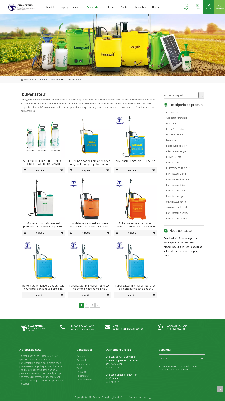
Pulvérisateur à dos (175, 184)
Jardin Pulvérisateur (175, 128)
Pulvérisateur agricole (177, 195)
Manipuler (171, 139)
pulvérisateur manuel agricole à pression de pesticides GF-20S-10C (89, 225)
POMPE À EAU (173, 156)
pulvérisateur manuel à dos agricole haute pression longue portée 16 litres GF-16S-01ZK (43, 287)
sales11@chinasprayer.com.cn (186, 237)
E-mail (197, 8)
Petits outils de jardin (176, 145)
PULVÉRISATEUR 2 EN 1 (178, 167)
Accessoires (172, 111)
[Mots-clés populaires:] (201, 95)
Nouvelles (140, 7)
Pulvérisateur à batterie (177, 178)
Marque (111, 7)
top (220, 389)
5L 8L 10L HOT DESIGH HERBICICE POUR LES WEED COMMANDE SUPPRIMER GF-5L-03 (43, 162)
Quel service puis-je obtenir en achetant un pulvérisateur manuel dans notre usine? (122, 360)
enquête (33, 170)
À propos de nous (70, 7)
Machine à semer (175, 133)
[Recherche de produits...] (181, 95)
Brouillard (171, 122)
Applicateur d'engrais (176, 117)
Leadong (146, 396)
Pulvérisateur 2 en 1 (176, 173)
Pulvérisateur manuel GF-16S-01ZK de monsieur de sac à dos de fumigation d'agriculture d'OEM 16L (135, 287)
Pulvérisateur (172, 161)
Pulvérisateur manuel (176, 217)
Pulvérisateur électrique (178, 212)
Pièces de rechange (176, 150)
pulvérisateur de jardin (177, 206)
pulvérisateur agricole (177, 201)
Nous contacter (84, 379)
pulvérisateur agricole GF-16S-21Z (135, 160)
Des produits (94, 7)
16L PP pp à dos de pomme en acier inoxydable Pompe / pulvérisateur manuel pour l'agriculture (89, 162)
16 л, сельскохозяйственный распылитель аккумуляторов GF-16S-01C (43, 225)
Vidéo (79, 367)
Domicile (50, 7)
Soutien (125, 7)
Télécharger (82, 375)
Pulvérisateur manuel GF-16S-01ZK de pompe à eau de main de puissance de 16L (89, 287)
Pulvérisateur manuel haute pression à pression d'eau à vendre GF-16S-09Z (135, 225)
